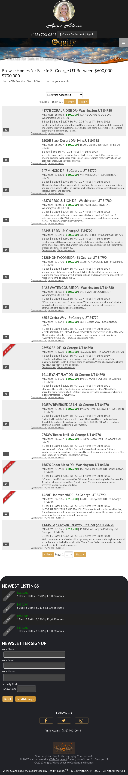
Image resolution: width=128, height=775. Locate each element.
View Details (37, 133)
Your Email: (8, 660)
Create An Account (73, 34)
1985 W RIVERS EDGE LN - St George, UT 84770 (75, 405)
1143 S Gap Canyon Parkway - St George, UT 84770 (78, 525)
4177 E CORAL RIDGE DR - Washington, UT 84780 (77, 110)
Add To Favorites (54, 133)
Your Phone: (9, 671)
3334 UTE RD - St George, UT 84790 (67, 231)
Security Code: (10, 684)
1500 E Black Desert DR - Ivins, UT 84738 (70, 140)
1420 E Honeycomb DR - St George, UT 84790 (73, 495)
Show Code (10, 688)
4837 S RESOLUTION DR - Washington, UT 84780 (76, 201)
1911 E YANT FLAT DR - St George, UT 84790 (73, 375)
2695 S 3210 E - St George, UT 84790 (67, 348)
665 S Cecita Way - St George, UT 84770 (70, 318)
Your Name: (8, 649)
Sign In (90, 34)
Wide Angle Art (58, 759)
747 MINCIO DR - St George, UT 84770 (69, 171)
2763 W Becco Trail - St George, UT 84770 (71, 435)
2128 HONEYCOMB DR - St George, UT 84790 (74, 258)
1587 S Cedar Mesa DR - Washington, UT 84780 (75, 465)
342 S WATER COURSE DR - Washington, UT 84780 (78, 288)
